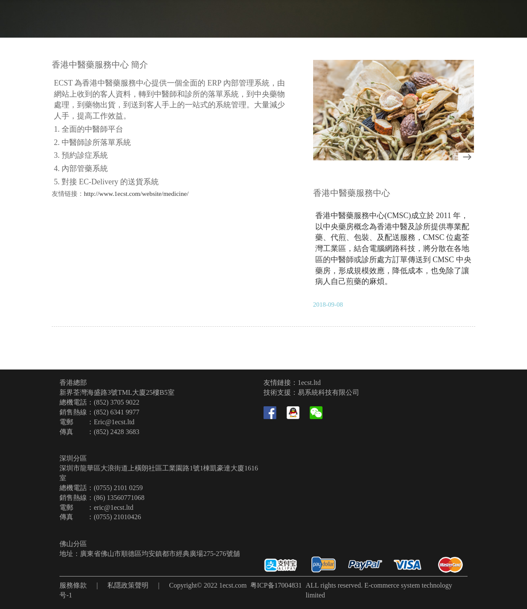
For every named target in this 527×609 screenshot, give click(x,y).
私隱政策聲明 (127, 585)
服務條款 (73, 585)
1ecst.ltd (309, 382)
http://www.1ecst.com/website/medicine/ (136, 193)
